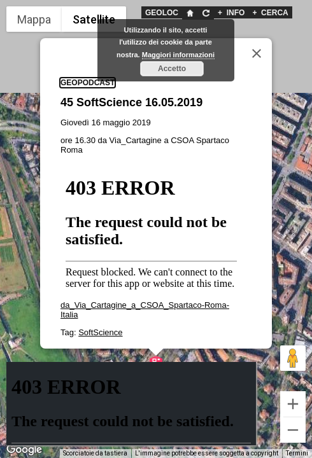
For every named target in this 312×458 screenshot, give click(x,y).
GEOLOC (161, 12)
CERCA (270, 12)
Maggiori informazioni (178, 55)
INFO (231, 12)
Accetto (172, 68)
